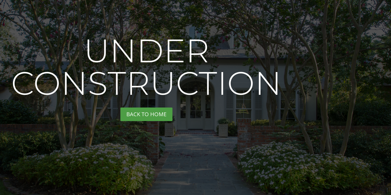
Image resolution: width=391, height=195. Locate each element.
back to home (146, 114)
